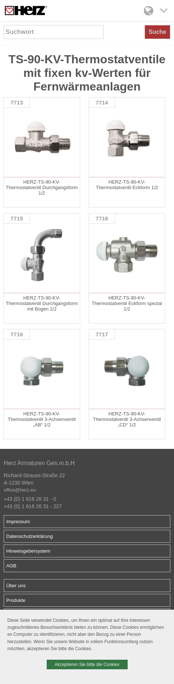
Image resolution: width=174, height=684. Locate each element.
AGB (11, 565)
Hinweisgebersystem (28, 551)
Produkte (15, 600)
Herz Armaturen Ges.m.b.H (39, 463)
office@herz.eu (20, 490)
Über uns (16, 585)
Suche (157, 32)
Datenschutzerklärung (29, 536)
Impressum (18, 521)
